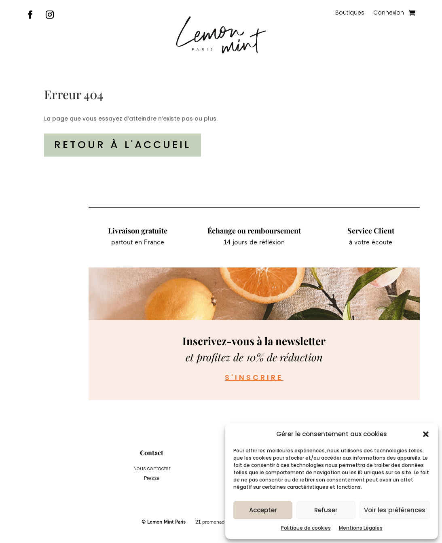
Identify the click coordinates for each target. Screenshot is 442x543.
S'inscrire (254, 377)
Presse (152, 478)
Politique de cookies (306, 527)
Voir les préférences (394, 510)
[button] (426, 434)
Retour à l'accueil (122, 145)
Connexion (388, 13)
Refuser (326, 510)
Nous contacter (151, 468)
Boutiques (349, 13)
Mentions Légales (361, 527)
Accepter (263, 510)
